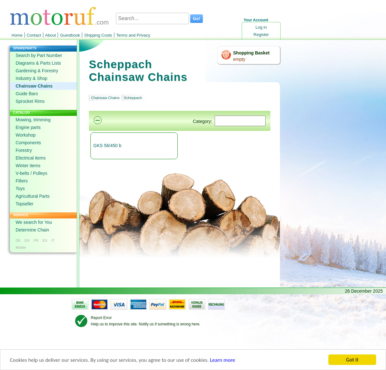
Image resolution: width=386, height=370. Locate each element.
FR (36, 240)
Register (261, 34)
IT (52, 240)
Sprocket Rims (30, 101)
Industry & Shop (31, 78)
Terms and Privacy (133, 35)
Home (17, 35)
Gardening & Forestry (37, 70)
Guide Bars (27, 93)
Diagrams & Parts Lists (38, 63)
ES (44, 240)
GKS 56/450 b (107, 145)
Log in (261, 27)
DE (18, 240)
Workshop (26, 135)
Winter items (28, 165)
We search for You (34, 222)
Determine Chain (32, 229)
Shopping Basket (251, 52)
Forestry (24, 150)
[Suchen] (240, 121)
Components (28, 142)
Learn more (222, 360)
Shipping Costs (98, 35)
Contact (34, 35)
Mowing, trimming (33, 119)
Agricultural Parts (33, 196)
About (50, 35)
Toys (20, 188)
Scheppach (133, 98)
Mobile (21, 247)
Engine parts (28, 127)
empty (239, 59)
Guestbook (70, 35)
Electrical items (31, 157)
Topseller (24, 203)
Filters (22, 180)
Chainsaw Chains (34, 86)
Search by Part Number (39, 55)
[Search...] (152, 18)
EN (27, 240)
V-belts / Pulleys (31, 173)
